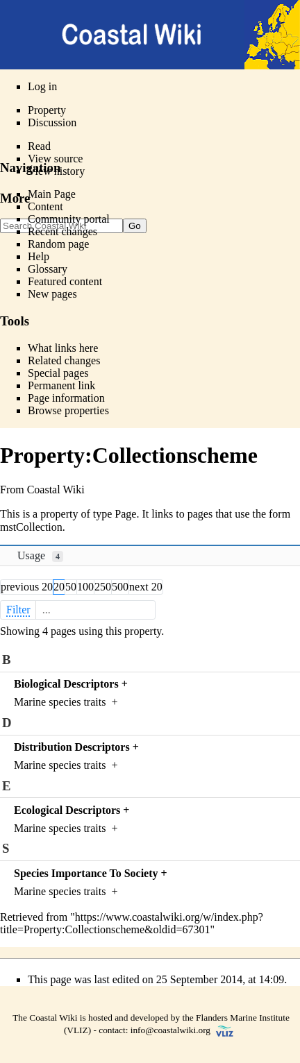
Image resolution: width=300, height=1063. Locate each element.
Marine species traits (60, 702)
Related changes (64, 360)
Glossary (47, 269)
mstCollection (31, 527)
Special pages (58, 373)
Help (38, 256)
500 (120, 587)
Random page (58, 244)
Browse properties (68, 410)
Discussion (52, 122)
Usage (40, 556)
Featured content (65, 281)
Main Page (52, 194)
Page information (66, 398)
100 (85, 587)
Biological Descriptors (66, 684)
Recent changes (62, 231)
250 (102, 587)
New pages (52, 294)
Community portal (69, 219)
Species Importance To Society (86, 873)
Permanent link (61, 385)
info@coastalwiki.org (170, 1030)
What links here (63, 348)
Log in (42, 86)
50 (70, 587)
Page (125, 514)
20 (59, 587)
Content (45, 206)
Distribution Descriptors (72, 747)
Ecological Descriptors (67, 810)
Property (47, 110)
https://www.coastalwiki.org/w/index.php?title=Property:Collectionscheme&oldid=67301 (131, 923)
